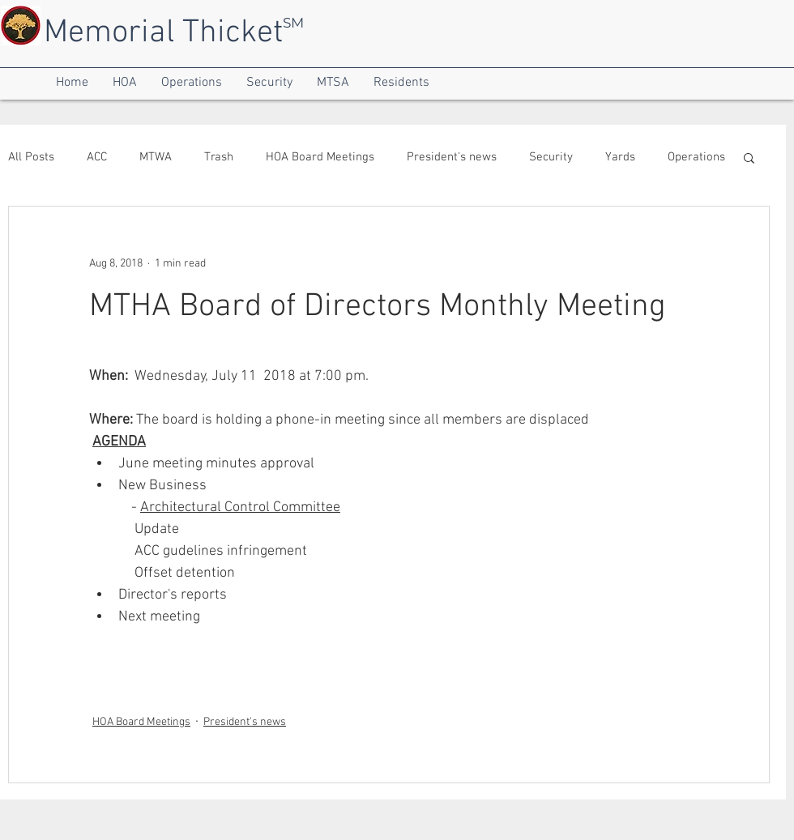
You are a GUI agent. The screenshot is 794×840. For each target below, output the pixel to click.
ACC (97, 157)
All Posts (31, 157)
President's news (452, 157)
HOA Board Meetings (320, 157)
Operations (696, 157)
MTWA (155, 157)
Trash (218, 157)
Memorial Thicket (163, 33)
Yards (620, 157)
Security (551, 157)
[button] (72, 83)
